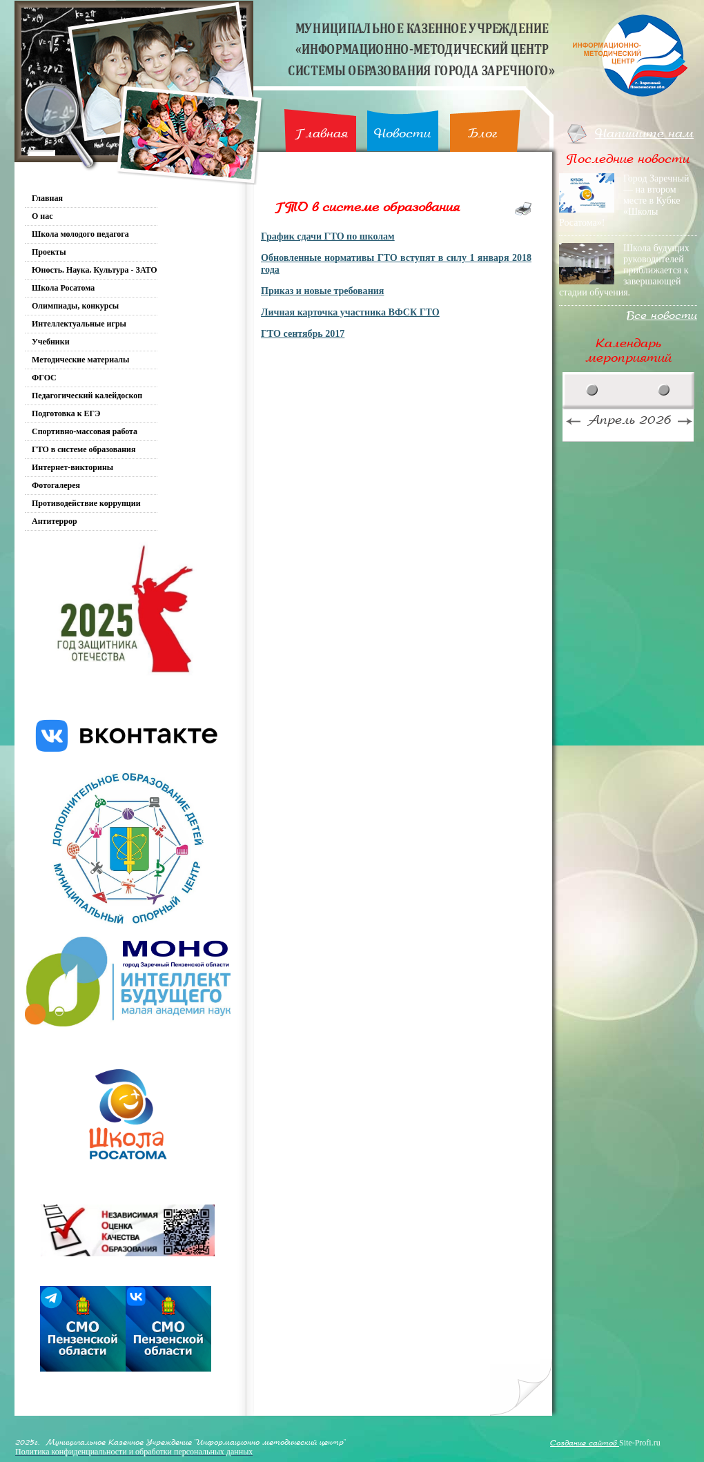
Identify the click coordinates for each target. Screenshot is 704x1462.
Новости (402, 133)
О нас (42, 216)
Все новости (662, 315)
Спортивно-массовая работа (84, 431)
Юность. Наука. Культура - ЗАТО (94, 270)
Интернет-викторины (72, 467)
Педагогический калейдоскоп (87, 395)
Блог (483, 133)
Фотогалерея (56, 485)
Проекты (49, 252)
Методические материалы (80, 359)
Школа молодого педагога (80, 234)
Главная (321, 133)
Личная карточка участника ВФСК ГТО (350, 312)
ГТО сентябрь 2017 (302, 333)
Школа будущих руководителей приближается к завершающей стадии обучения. (624, 270)
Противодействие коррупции (86, 503)
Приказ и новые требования (322, 290)
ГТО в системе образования (84, 449)
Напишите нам (644, 133)
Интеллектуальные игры (79, 324)
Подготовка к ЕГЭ (66, 413)
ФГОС (44, 377)
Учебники (51, 342)
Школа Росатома (63, 288)
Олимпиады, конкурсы (75, 306)
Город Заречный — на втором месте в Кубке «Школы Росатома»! (624, 200)
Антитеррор (54, 521)
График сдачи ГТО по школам (328, 236)
